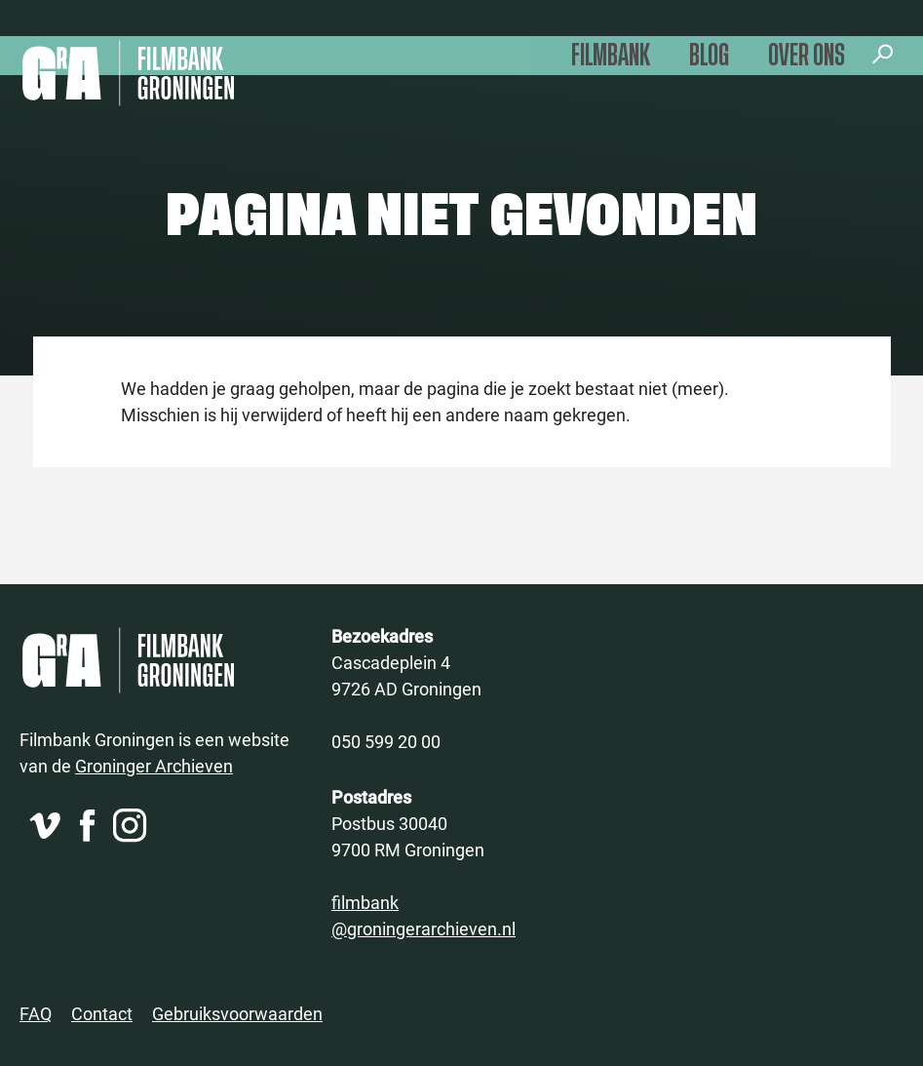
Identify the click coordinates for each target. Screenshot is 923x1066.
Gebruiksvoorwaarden (237, 1013)
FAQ (35, 1013)
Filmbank (610, 56)
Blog (709, 56)
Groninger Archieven (154, 765)
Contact (102, 1013)
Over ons (806, 56)
